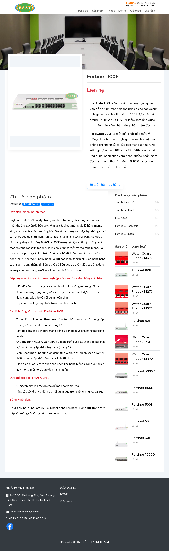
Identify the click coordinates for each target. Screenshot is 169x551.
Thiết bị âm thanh (137, 210)
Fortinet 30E (141, 438)
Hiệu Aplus (137, 218)
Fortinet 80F (141, 270)
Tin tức (111, 11)
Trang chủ (83, 11)
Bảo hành (149, 11)
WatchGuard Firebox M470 (142, 357)
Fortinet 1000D (143, 454)
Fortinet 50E (141, 421)
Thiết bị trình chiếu (137, 202)
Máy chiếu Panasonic (137, 226)
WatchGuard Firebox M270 (142, 289)
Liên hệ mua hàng (105, 184)
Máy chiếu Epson (137, 234)
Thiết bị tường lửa (31, 204)
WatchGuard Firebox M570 (142, 306)
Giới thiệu (135, 11)
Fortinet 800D (142, 388)
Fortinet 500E (142, 404)
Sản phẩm (97, 11)
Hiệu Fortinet (47, 204)
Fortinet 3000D (143, 371)
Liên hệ (122, 11)
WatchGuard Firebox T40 (141, 340)
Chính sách (66, 501)
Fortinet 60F (141, 321)
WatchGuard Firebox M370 (142, 256)
